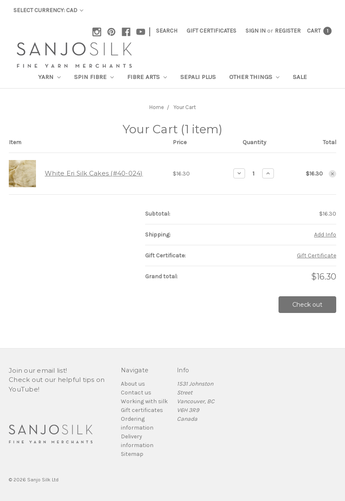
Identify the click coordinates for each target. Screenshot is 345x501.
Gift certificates (142, 410)
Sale (300, 77)
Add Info (325, 234)
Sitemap (132, 454)
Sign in (255, 30)
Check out (307, 304)
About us (133, 383)
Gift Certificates (211, 30)
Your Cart (185, 107)
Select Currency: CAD (48, 10)
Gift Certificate (316, 255)
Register (288, 30)
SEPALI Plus (198, 77)
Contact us (136, 392)
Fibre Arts (147, 77)
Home (156, 107)
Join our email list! (38, 370)
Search (166, 30)
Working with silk (144, 401)
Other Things (254, 77)
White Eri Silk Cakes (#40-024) (94, 173)
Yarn (49, 77)
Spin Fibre (94, 77)
